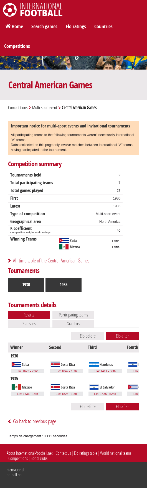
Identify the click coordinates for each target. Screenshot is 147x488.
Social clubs (39, 458)
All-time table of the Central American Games (51, 260)
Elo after (122, 336)
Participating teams (73, 315)
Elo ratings (76, 27)
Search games (44, 27)
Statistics (29, 323)
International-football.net (15, 472)
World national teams (115, 453)
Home (17, 27)
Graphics (73, 323)
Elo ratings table (85, 453)
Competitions (17, 46)
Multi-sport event (44, 107)
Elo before (88, 336)
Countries (103, 27)
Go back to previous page (34, 421)
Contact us (63, 453)
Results (29, 315)
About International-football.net (30, 453)
